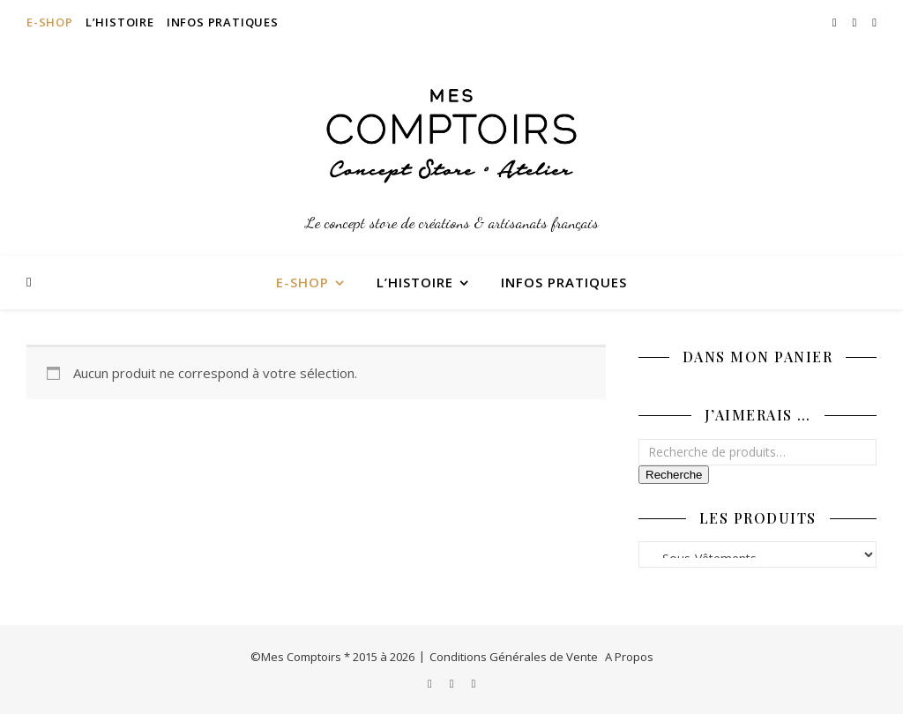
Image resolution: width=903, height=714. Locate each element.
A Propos (629, 657)
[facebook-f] (856, 22)
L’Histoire (120, 22)
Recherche (674, 474)
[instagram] (836, 22)
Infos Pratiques (223, 22)
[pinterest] (874, 22)
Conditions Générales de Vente (513, 657)
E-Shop (49, 22)
